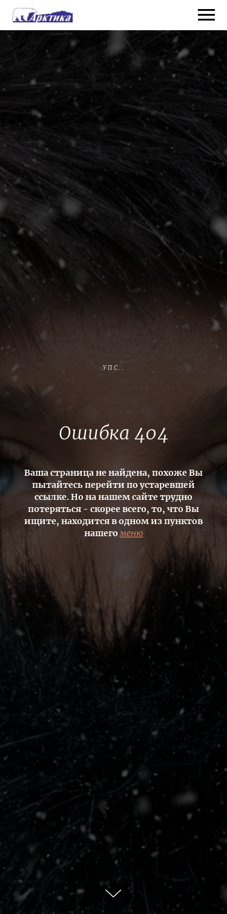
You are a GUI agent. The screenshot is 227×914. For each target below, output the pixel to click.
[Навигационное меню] (206, 15)
